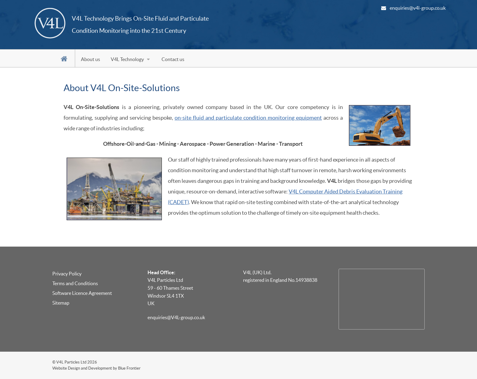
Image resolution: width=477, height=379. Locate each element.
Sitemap (60, 303)
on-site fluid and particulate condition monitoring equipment (248, 118)
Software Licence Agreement (82, 293)
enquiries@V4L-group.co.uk (176, 317)
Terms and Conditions (75, 283)
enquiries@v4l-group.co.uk (418, 8)
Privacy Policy (67, 273)
